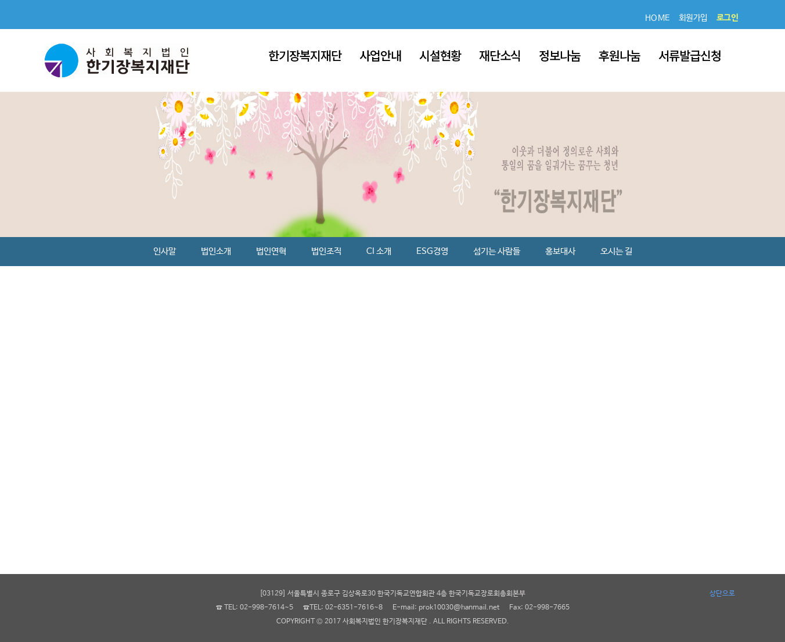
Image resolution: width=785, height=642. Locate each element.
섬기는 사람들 (496, 251)
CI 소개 (378, 251)
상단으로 (722, 594)
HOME (657, 18)
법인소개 (216, 251)
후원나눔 (619, 55)
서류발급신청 (689, 55)
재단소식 (500, 55)
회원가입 (693, 18)
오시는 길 (616, 251)
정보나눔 (560, 55)
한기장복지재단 (304, 55)
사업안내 (380, 55)
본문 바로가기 (0, 0)
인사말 (164, 251)
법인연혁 (271, 251)
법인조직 (326, 251)
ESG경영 (432, 251)
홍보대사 (560, 251)
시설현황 (440, 55)
